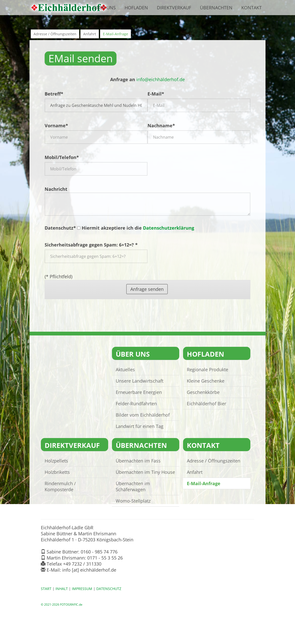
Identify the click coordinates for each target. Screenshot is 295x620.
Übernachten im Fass (138, 461)
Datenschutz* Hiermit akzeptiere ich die (119, 228)
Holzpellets (56, 461)
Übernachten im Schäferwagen (133, 486)
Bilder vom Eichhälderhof (143, 415)
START (46, 588)
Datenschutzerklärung (168, 228)
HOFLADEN (205, 354)
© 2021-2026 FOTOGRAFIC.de (61, 604)
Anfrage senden (147, 289)
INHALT (61, 588)
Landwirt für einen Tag (139, 426)
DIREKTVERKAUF (72, 445)
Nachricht (147, 201)
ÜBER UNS (133, 354)
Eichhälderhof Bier (206, 403)
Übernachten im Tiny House (145, 472)
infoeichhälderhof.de (160, 79)
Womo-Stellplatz (133, 501)
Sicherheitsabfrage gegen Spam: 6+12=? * (91, 245)
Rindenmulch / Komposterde (60, 486)
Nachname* (161, 125)
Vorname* (56, 125)
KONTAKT (203, 445)
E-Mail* (156, 94)
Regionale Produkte (207, 369)
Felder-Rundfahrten (136, 403)
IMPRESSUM (82, 588)
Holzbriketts (57, 472)
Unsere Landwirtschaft (139, 381)
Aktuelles (125, 369)
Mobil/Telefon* (62, 157)
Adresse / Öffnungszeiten (55, 34)
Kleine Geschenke (205, 381)
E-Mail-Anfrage (115, 34)
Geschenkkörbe (203, 392)
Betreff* (54, 94)
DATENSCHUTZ (108, 588)
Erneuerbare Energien (139, 392)
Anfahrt (89, 34)
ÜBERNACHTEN (141, 445)
